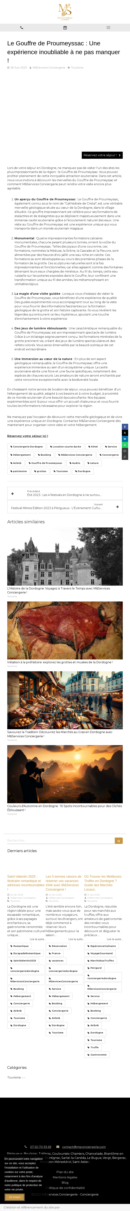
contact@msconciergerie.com (84, 1147)
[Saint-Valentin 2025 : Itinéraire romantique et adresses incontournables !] (26, 865)
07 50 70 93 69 (40, 1147)
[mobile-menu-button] (108, 27)
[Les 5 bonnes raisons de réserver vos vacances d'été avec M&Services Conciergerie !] (65, 865)
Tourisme (14, 1077)
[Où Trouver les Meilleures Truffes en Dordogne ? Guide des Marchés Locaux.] (103, 865)
